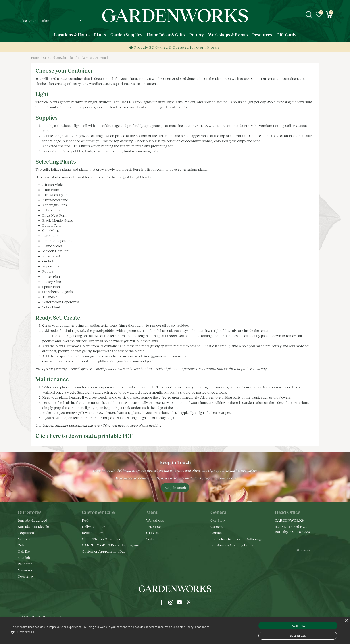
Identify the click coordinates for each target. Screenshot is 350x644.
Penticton (25, 564)
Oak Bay (24, 551)
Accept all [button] (298, 625)
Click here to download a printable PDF (84, 435)
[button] (110, 632)
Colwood (25, 545)
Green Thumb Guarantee (101, 539)
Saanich (24, 557)
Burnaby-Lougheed (32, 520)
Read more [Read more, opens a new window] (202, 627)
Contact (216, 532)
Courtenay (26, 576)
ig (170, 602)
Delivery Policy (93, 526)
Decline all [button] (298, 635)
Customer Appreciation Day (103, 551)
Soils (150, 539)
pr (188, 602)
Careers (216, 526)
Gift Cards (154, 532)
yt (179, 602)
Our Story (218, 520)
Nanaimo (25, 570)
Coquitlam (26, 532)
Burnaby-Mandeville (33, 526)
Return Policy (92, 532)
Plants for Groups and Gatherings (236, 539)
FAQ (85, 520)
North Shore (27, 539)
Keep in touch (175, 487)
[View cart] (329, 14)
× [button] (346, 621)
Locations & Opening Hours (231, 545)
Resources (154, 526)
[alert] (175, 630)
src (309, 14)
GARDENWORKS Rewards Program (110, 545)
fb (161, 602)
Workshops (155, 520)
